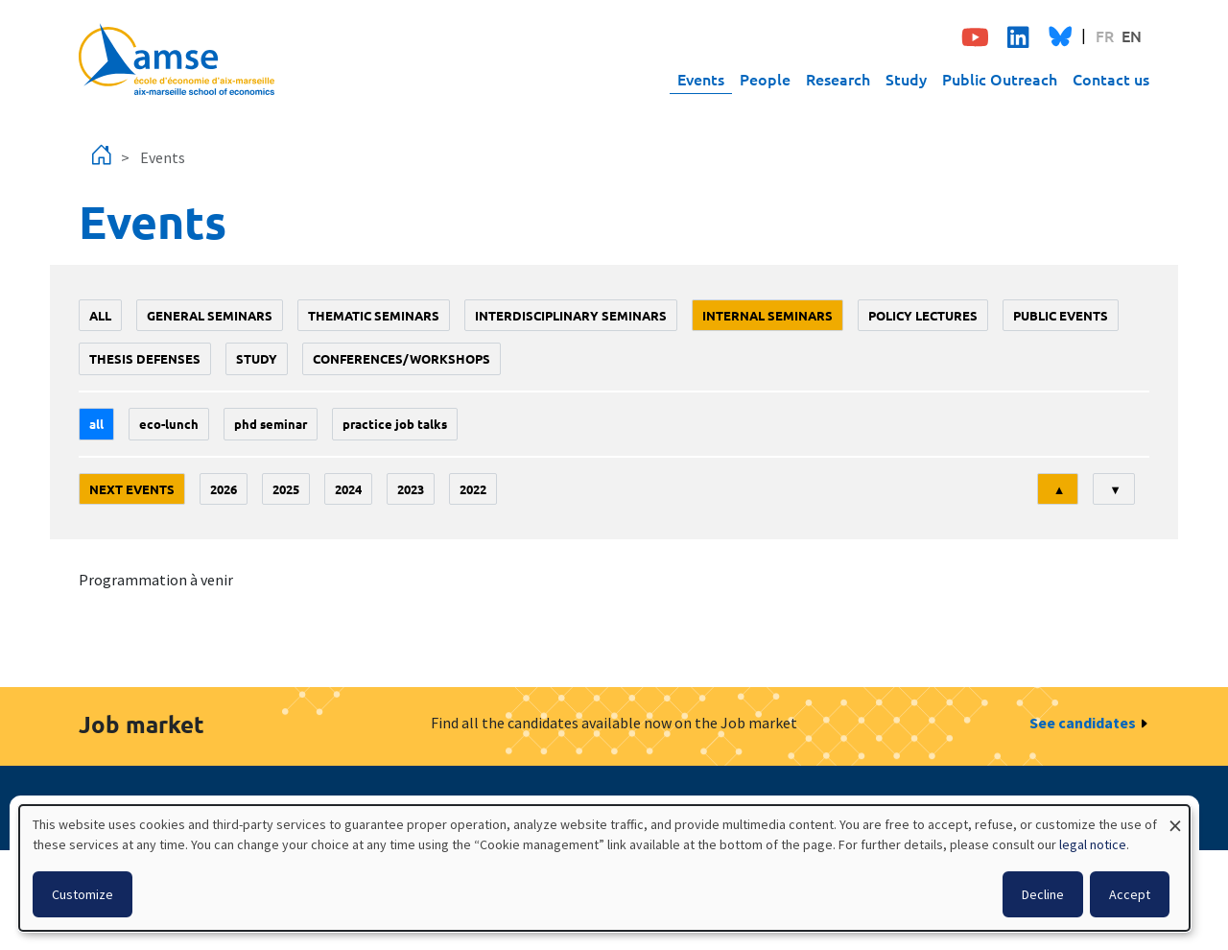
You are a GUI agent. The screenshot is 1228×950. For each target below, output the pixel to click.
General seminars (209, 315)
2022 (473, 489)
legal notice (1092, 844)
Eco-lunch (169, 424)
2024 (348, 489)
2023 (410, 489)
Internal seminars (767, 315)
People (765, 78)
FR (1105, 35)
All (100, 315)
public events (1060, 315)
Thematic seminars (373, 315)
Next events (132, 489)
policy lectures (923, 315)
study (256, 358)
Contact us (1111, 78)
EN (1132, 35)
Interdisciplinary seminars (571, 315)
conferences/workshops (401, 358)
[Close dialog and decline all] (1175, 817)
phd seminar (270, 424)
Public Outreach (999, 78)
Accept (1129, 894)
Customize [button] (82, 894)
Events (700, 78)
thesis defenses (145, 358)
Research (838, 78)
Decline (1043, 894)
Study (906, 78)
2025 (285, 489)
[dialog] (604, 868)
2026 (223, 489)
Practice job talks (394, 424)
